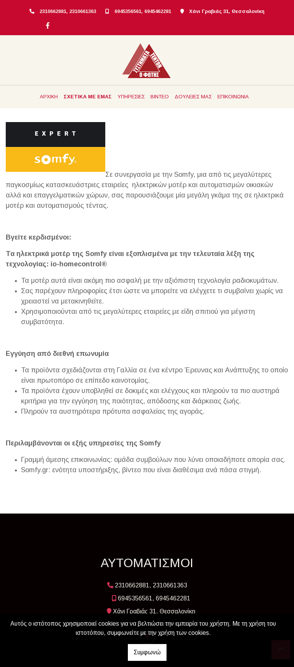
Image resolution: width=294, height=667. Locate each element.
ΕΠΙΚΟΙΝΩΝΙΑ (233, 96)
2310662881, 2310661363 (67, 11)
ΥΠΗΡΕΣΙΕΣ (131, 96)
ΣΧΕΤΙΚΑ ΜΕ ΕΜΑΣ (88, 96)
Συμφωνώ (147, 652)
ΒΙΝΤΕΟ (159, 96)
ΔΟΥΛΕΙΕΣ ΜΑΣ (193, 96)
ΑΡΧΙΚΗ (49, 96)
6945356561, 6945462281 (142, 11)
